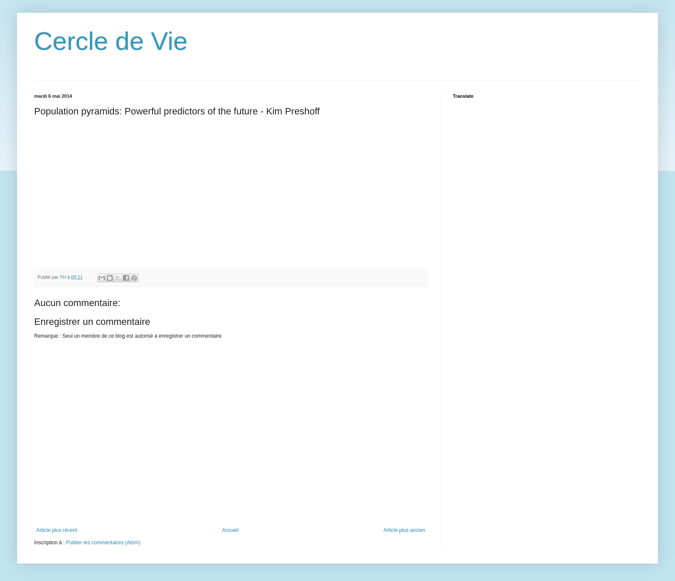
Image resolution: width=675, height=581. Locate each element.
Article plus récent (56, 530)
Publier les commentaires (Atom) (103, 543)
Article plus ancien (404, 530)
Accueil (230, 530)
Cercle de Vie (111, 41)
